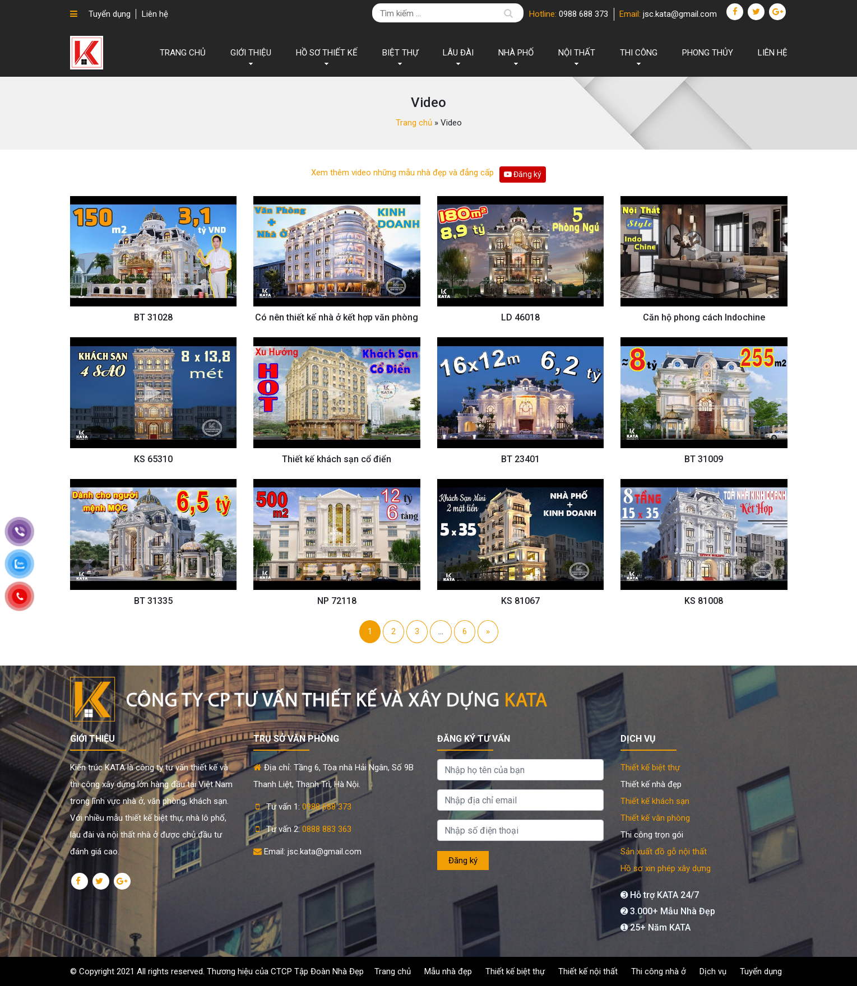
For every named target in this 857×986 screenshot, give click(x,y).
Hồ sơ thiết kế (327, 53)
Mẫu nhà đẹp (448, 971)
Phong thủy (707, 53)
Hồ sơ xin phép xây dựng (665, 868)
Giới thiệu (250, 53)
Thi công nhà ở (658, 971)
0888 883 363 (326, 829)
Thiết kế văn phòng (655, 818)
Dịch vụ (713, 971)
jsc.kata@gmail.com (680, 14)
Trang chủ (183, 53)
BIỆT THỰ (400, 53)
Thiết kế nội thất (588, 971)
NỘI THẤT (576, 53)
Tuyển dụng (110, 14)
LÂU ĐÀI (458, 53)
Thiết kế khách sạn (654, 801)
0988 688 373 (583, 14)
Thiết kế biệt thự (650, 767)
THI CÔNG (638, 53)
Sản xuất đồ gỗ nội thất (663, 852)
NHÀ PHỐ (516, 53)
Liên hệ (155, 14)
